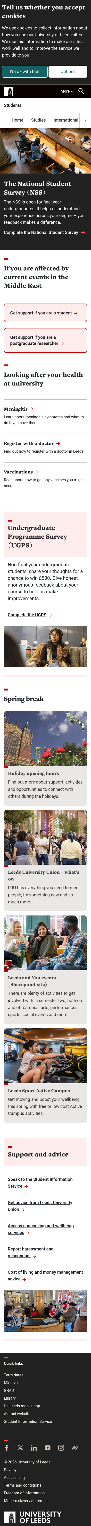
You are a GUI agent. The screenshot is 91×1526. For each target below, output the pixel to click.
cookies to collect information (46, 27)
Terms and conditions (22, 1485)
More (67, 91)
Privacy (10, 1470)
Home (17, 120)
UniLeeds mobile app (22, 1406)
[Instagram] (61, 1448)
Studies (38, 120)
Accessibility (15, 1477)
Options (67, 71)
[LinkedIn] (34, 1448)
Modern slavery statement (26, 1500)
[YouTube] (47, 1448)
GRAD (9, 1390)
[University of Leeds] (32, 1517)
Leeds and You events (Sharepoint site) (32, 981)
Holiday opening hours (33, 773)
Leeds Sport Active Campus (39, 1090)
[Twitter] (20, 1448)
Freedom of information (24, 1493)
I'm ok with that (25, 71)
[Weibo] (75, 1448)
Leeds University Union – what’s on (43, 875)
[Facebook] (7, 1448)
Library (10, 1398)
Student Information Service (28, 1421)
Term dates (13, 1375)
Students (12, 105)
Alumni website (17, 1413)
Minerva (11, 1383)
